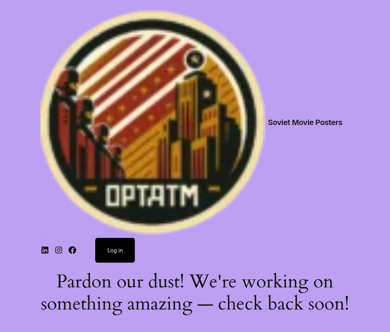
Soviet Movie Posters (305, 122)
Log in (115, 250)
